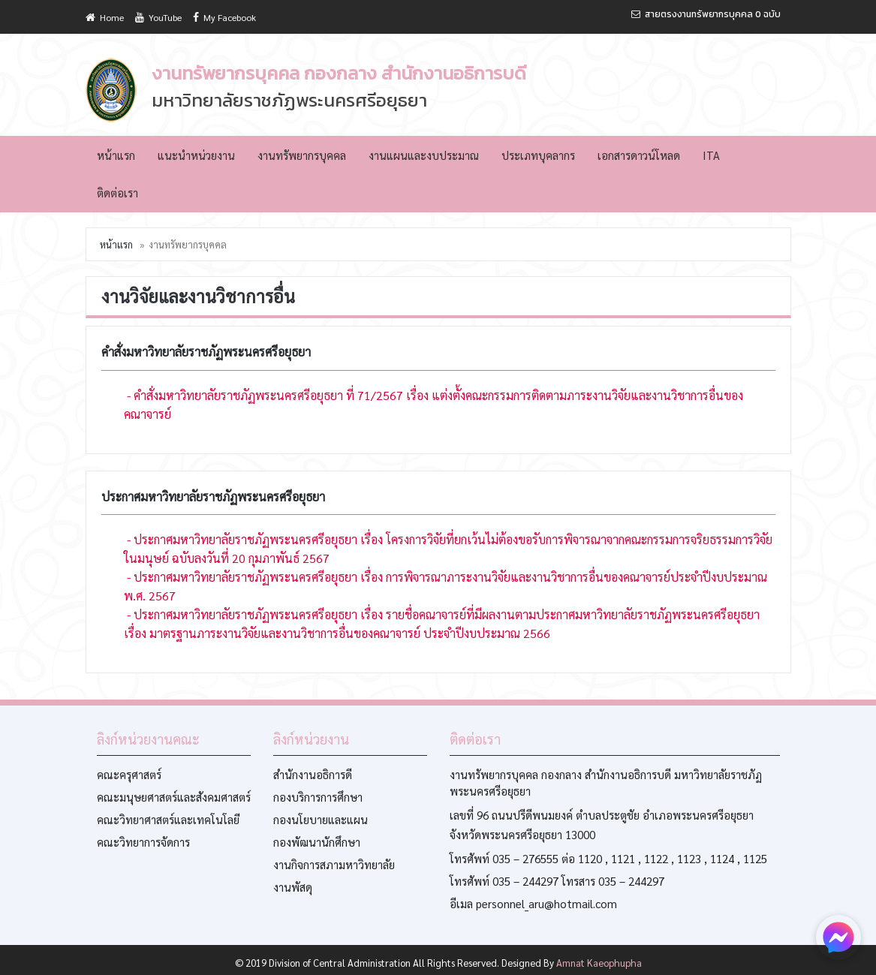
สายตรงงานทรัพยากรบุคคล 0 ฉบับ (706, 14)
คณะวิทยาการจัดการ (143, 842)
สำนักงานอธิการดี (312, 774)
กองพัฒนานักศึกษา (316, 842)
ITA (711, 155)
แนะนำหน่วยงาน (196, 155)
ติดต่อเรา (117, 192)
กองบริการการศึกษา (318, 797)
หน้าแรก (116, 155)
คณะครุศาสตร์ (129, 774)
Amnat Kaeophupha (599, 962)
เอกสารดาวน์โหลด (639, 155)
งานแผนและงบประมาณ (424, 155)
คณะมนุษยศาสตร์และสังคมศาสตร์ (174, 797)
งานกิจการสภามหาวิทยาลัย (334, 864)
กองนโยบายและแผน (320, 819)
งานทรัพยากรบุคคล (301, 155)
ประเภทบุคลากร (538, 155)
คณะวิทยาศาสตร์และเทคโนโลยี (168, 819)
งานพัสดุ (292, 887)
